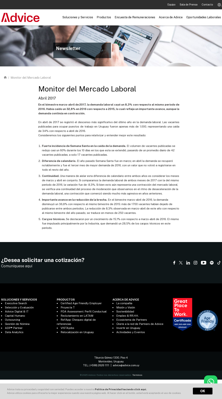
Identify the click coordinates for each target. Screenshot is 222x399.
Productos (104, 17)
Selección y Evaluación (19, 307)
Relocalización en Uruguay (77, 332)
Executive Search (16, 303)
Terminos (137, 373)
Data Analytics (14, 332)
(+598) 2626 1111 (99, 363)
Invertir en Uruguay (128, 327)
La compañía (124, 303)
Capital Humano (15, 315)
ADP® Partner (14, 327)
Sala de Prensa (189, 4)
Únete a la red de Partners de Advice (139, 323)
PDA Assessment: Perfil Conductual (84, 311)
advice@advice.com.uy (126, 363)
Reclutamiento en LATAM (77, 315)
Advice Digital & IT (17, 311)
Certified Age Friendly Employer (81, 303)
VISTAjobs (67, 327)
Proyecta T (68, 307)
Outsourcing (12, 319)
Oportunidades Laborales (203, 17)
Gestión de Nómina (17, 323)
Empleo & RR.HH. (127, 315)
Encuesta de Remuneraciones (135, 17)
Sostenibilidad (125, 311)
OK (202, 391)
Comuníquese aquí (16, 266)
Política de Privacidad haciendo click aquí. (121, 389)
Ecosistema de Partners (131, 319)
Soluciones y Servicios (77, 17)
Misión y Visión (125, 307)
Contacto (207, 4)
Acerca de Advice (171, 17)
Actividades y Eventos (130, 332)
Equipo (171, 4)
